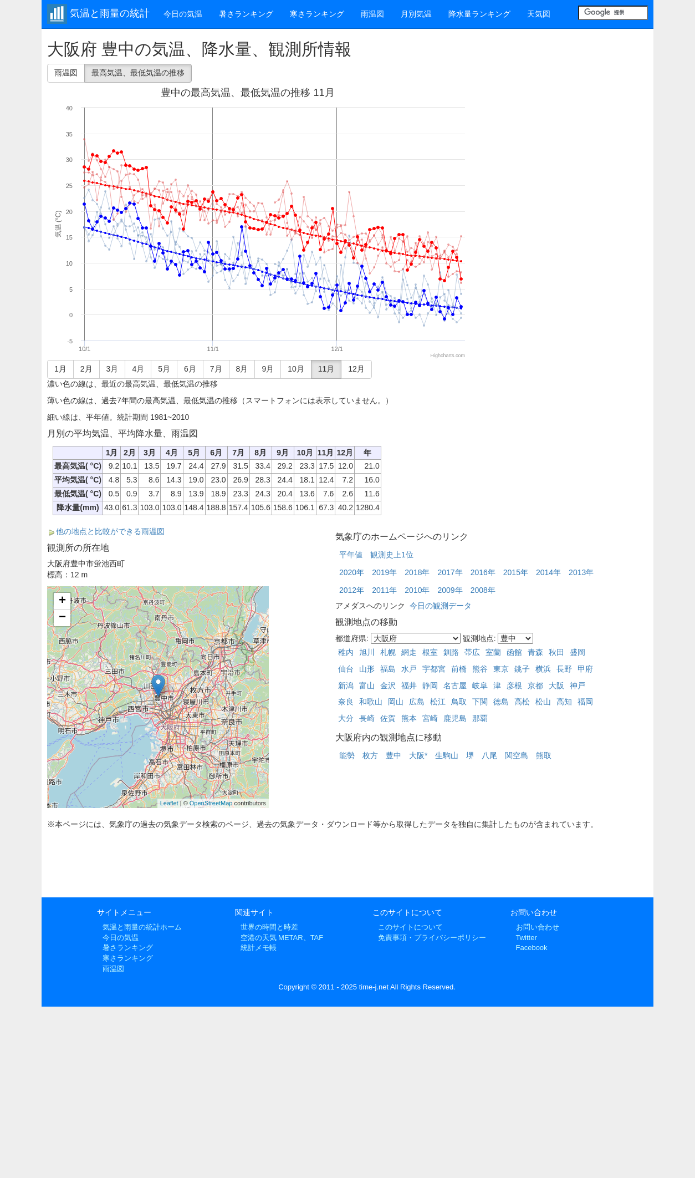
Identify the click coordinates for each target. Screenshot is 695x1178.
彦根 (514, 685)
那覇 (480, 718)
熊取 (543, 755)
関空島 (516, 755)
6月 (190, 368)
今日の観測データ (441, 605)
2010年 (417, 590)
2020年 (351, 572)
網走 (409, 652)
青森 (535, 652)
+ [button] (62, 601)
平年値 (350, 554)
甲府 (585, 668)
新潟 (346, 685)
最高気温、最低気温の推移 (138, 72)
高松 (522, 701)
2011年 (384, 590)
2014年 (548, 572)
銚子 (522, 668)
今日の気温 (182, 13)
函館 (514, 652)
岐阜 (480, 685)
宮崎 (430, 718)
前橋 (459, 668)
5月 (164, 368)
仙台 (346, 668)
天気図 (538, 13)
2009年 (449, 590)
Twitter (526, 937)
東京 (501, 668)
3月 (112, 368)
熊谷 (480, 668)
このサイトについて (410, 927)
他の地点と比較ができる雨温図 (110, 531)
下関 (480, 701)
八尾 (489, 755)
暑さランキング (246, 13)
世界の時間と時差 (269, 927)
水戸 (409, 668)
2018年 (417, 572)
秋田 (556, 652)
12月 (356, 368)
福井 (409, 685)
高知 (564, 701)
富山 (367, 685)
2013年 (581, 572)
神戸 (577, 685)
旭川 (367, 652)
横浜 (543, 668)
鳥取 (459, 701)
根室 (430, 652)
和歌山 (370, 701)
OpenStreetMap (211, 803)
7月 (216, 368)
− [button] (62, 618)
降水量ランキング (479, 13)
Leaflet (169, 803)
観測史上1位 (391, 554)
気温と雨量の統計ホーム (142, 927)
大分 (346, 718)
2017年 (449, 572)
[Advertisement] (565, 112)
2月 (86, 368)
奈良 (346, 701)
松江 (438, 701)
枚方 (370, 755)
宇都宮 (434, 668)
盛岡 (577, 652)
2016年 (483, 572)
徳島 (501, 701)
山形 (367, 668)
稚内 (346, 652)
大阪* (418, 755)
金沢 (388, 685)
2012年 (351, 590)
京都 (535, 685)
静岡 (430, 685)
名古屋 (455, 685)
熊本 (409, 718)
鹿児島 (455, 718)
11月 (326, 368)
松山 (543, 701)
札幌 (388, 652)
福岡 (585, 701)
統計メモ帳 (259, 947)
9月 (268, 368)
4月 (138, 368)
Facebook (532, 947)
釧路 (451, 652)
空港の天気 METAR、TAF (282, 937)
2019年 (384, 572)
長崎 (367, 718)
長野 (564, 668)
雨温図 (372, 13)
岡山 (395, 701)
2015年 (515, 572)
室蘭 (493, 652)
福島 (388, 668)
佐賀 (388, 718)
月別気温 (416, 13)
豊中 (393, 755)
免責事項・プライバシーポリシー (432, 937)
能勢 (347, 755)
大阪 (556, 685)
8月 (242, 368)
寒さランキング (317, 13)
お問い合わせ (537, 927)
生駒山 (446, 755)
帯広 (472, 652)
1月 (60, 368)
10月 (296, 368)
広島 (417, 701)
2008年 (483, 590)
